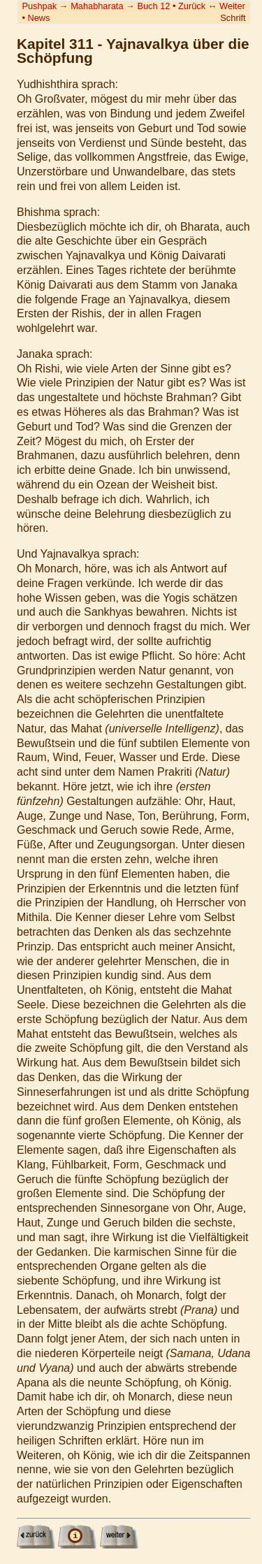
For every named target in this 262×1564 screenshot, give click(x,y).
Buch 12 (153, 6)
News (38, 18)
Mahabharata (97, 6)
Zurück (191, 6)
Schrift (232, 18)
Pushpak (39, 6)
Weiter (232, 6)
